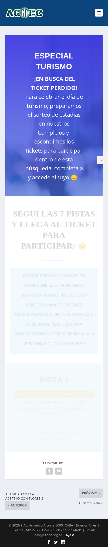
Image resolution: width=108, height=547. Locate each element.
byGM (70, 535)
